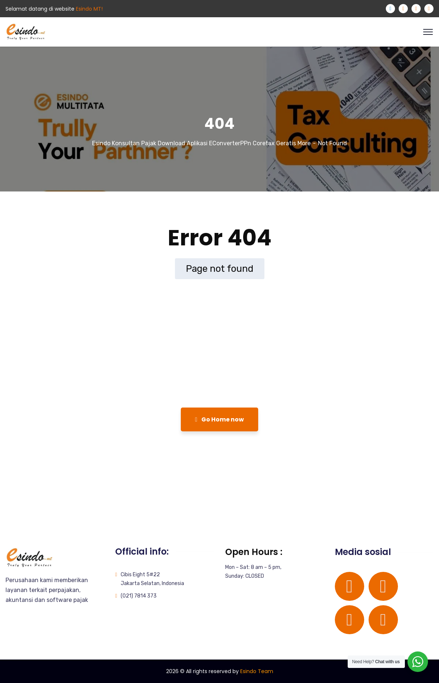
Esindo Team (256, 671)
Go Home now (219, 419)
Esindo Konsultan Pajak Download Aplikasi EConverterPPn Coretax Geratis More (201, 143)
